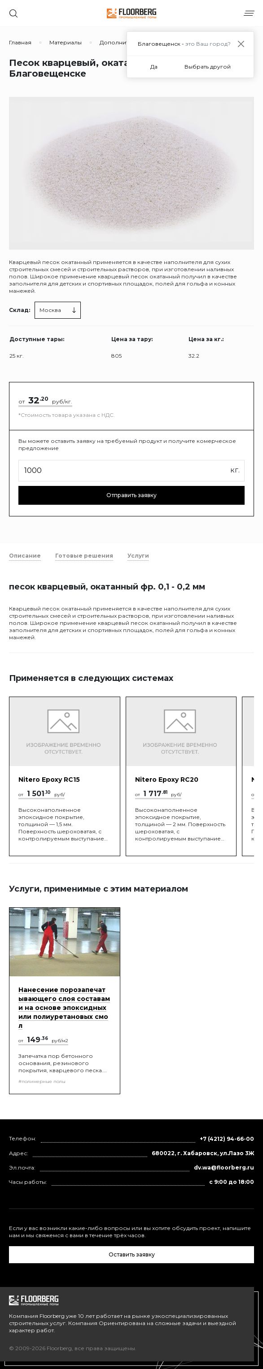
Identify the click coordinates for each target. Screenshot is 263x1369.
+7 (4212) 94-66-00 (227, 1138)
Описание (25, 555)
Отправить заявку (131, 495)
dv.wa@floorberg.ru (224, 1167)
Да (154, 66)
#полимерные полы (42, 1081)
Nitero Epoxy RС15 (49, 779)
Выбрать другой (207, 66)
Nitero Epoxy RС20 (166, 779)
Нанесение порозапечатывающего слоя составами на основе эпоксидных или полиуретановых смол (64, 1008)
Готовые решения (84, 555)
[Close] (240, 43)
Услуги (138, 555)
